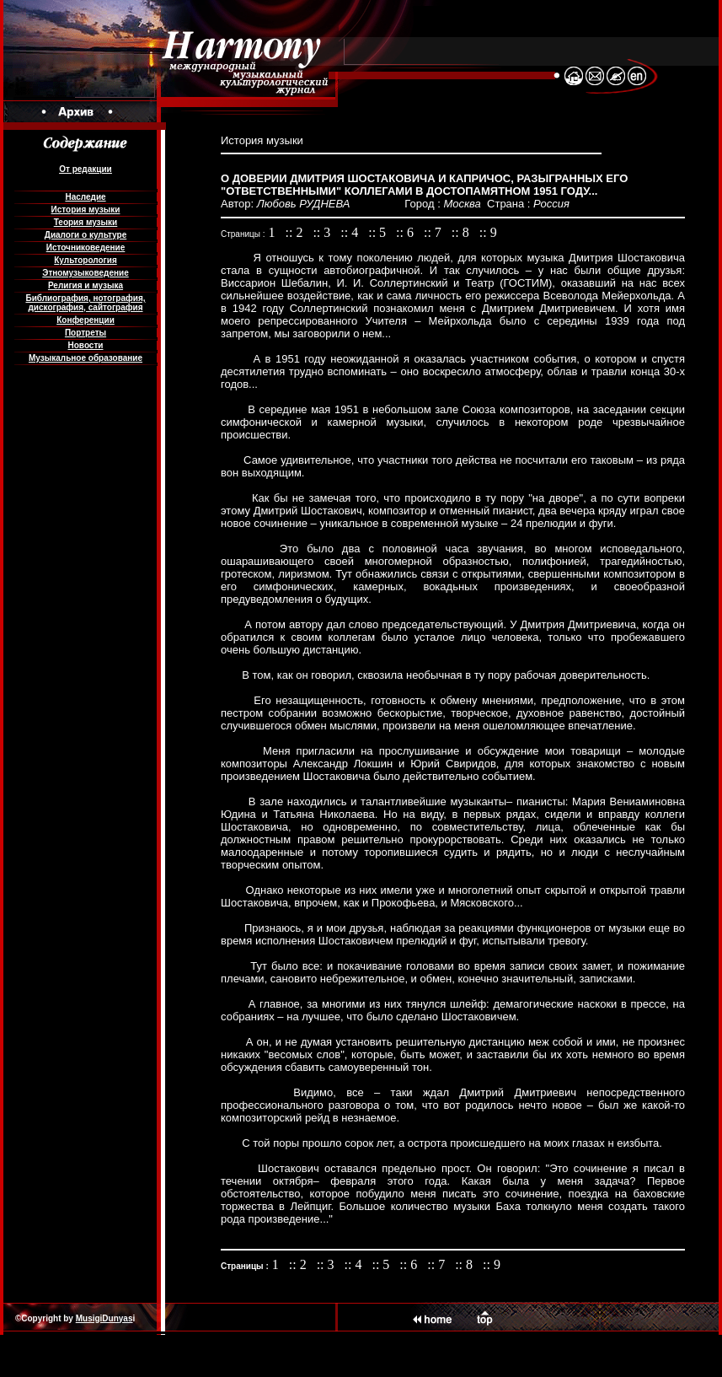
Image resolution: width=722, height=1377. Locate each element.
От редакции (85, 169)
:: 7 (434, 232)
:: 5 (378, 232)
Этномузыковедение (85, 272)
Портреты (85, 332)
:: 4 (350, 232)
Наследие (85, 197)
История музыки (85, 209)
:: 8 (462, 232)
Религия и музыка (85, 285)
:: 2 (296, 232)
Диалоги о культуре (85, 234)
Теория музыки (86, 222)
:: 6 (406, 232)
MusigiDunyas (104, 1318)
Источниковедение (86, 247)
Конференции (85, 320)
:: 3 (323, 232)
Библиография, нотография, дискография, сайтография (85, 302)
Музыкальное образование (85, 358)
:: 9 (488, 232)
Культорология (85, 260)
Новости (86, 345)
